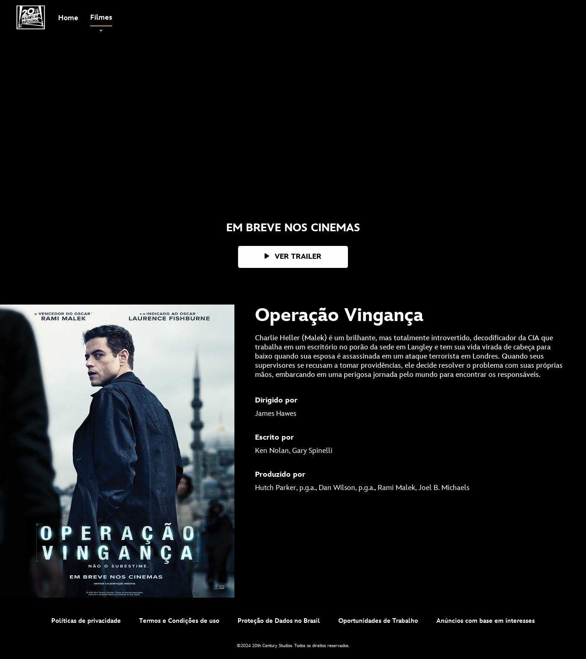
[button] (293, 257)
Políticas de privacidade (86, 621)
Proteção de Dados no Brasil (279, 621)
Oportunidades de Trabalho (378, 621)
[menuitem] (68, 17)
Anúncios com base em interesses (485, 621)
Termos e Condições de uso (179, 621)
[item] (101, 17)
